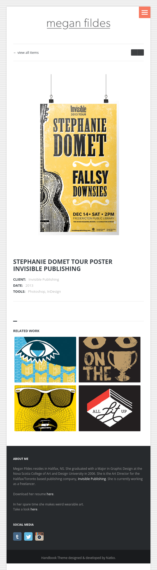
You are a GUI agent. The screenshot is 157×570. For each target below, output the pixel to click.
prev (140, 52)
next (134, 52)
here (50, 494)
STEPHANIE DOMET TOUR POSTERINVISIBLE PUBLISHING (62, 265)
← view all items (26, 52)
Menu (144, 12)
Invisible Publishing (92, 479)
